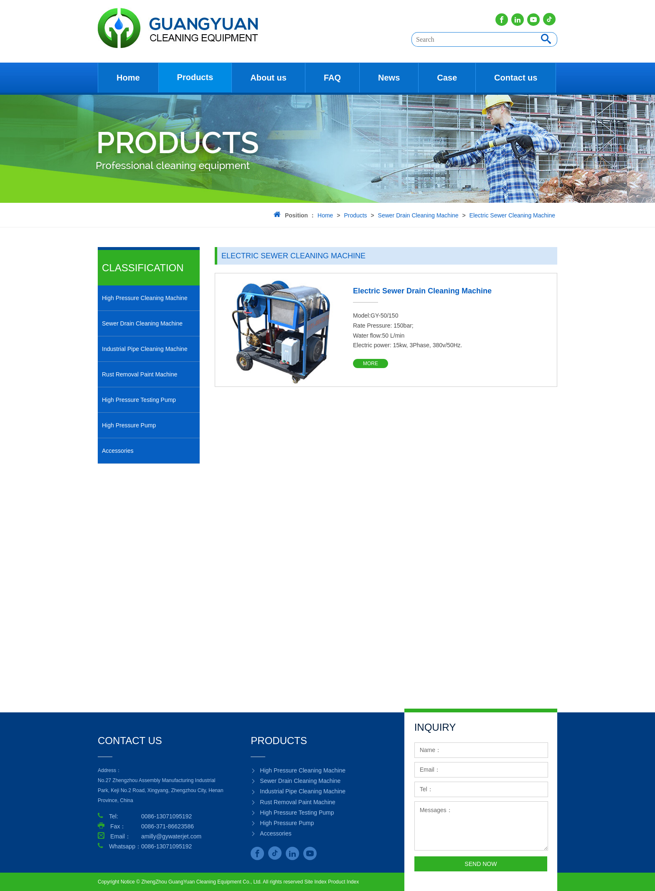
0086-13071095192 (166, 846)
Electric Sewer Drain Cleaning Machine (422, 291)
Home (128, 77)
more (370, 363)
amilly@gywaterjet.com (171, 836)
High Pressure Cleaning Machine (145, 298)
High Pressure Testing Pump (139, 399)
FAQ (332, 77)
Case (447, 77)
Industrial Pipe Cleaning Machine (145, 349)
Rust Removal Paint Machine (140, 374)
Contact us (515, 77)
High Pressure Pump (129, 425)
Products (195, 77)
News (389, 77)
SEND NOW (481, 864)
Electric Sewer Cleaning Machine (512, 215)
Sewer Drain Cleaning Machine (418, 215)
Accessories (117, 450)
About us (268, 77)
